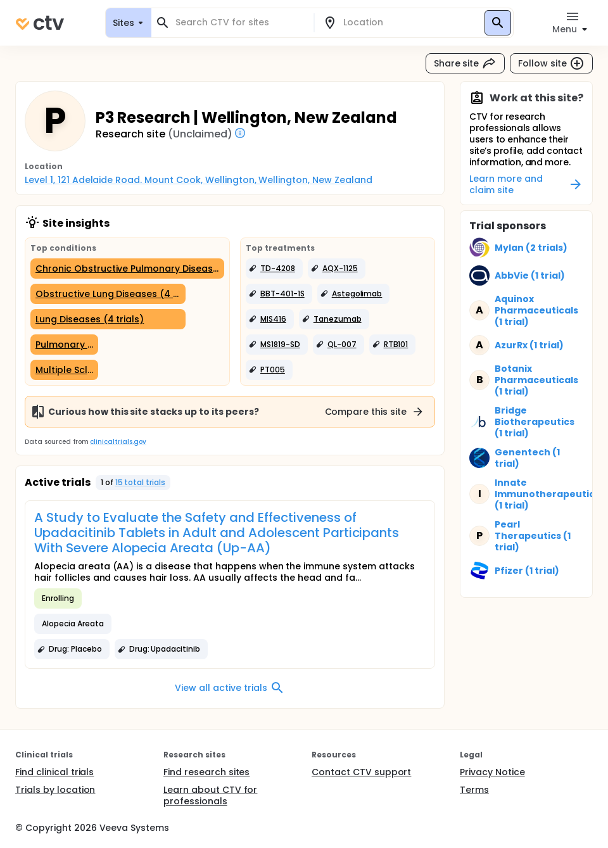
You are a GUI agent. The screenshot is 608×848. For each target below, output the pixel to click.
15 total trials (140, 482)
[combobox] (240, 22)
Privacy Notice (492, 772)
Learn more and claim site (526, 184)
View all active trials (229, 687)
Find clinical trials (54, 772)
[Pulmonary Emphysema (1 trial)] (64, 344)
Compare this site (375, 411)
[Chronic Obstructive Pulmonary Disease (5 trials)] (127, 268)
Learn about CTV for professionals (210, 795)
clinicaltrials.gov (118, 441)
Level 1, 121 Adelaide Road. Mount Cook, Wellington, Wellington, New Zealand (198, 180)
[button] (274, 268)
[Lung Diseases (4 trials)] (107, 319)
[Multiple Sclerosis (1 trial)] (64, 370)
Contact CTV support (361, 772)
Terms (474, 789)
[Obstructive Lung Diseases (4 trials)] (107, 294)
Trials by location (55, 789)
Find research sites (206, 772)
